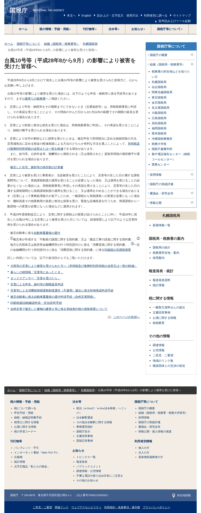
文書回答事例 (161, 312)
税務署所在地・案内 (166, 252)
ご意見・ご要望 (163, 355)
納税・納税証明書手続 (28, 417)
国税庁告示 (83, 431)
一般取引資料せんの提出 (169, 307)
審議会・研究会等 (161, 193)
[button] (55, 29)
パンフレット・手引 (26, 447)
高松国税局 (159, 123)
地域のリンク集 (163, 360)
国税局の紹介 (161, 247)
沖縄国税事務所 (162, 138)
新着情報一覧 (161, 225)
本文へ (71, 15)
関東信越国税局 (162, 92)
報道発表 (81, 461)
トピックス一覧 (86, 457)
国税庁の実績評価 (161, 184)
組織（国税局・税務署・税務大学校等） (163, 412)
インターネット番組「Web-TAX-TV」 (37, 452)
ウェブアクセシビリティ (86, 507)
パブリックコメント (88, 466)
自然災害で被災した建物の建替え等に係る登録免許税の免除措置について (59, 309)
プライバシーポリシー (156, 507)
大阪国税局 (159, 112)
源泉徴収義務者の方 (150, 457)
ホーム (23, 29)
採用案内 (158, 257)
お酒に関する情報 (164, 317)
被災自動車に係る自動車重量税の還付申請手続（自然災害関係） (53, 296)
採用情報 (156, 174)
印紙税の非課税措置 (117, 249)
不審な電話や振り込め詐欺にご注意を (99, 475)
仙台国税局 (159, 87)
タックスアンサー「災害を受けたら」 (35, 278)
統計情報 (158, 285)
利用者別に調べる (155, 15)
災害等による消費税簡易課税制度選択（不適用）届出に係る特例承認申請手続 (61, 290)
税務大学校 (159, 143)
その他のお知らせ (87, 480)
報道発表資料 (161, 280)
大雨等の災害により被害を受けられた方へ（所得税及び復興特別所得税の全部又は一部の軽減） (73, 266)
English (86, 15)
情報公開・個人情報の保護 (154, 431)
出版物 (18, 457)
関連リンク (62, 507)
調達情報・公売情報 (88, 471)
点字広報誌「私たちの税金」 (32, 466)
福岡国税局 (159, 128)
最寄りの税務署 (35, 98)
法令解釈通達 (84, 417)
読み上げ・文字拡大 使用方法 (117, 15)
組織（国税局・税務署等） (61, 43)
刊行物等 (16, 441)
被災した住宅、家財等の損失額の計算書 (36, 167)
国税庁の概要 (158, 55)
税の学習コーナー (25, 431)
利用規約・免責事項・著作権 (122, 507)
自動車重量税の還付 (47, 232)
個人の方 (143, 447)
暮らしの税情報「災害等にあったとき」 (36, 272)
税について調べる (25, 408)
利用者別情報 (143, 441)
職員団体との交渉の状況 (169, 365)
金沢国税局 (159, 102)
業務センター (160, 164)
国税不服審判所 (162, 149)
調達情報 (158, 345)
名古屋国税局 (160, 107)
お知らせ (78, 450)
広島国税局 (159, 118)
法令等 (76, 401)
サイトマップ (182, 15)
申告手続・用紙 (23, 412)
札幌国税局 (90, 43)
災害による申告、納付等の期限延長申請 (36, 284)
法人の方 (143, 452)
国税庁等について (28, 43)
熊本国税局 (159, 133)
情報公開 (156, 202)
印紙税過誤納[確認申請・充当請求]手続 (36, 302)
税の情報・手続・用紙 (25, 401)
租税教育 (158, 323)
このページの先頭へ (126, 317)
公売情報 (158, 350)
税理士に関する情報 (26, 422)
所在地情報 (181, 495)
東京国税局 (159, 97)
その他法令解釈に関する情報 (94, 422)
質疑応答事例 (84, 440)
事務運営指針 (84, 426)
